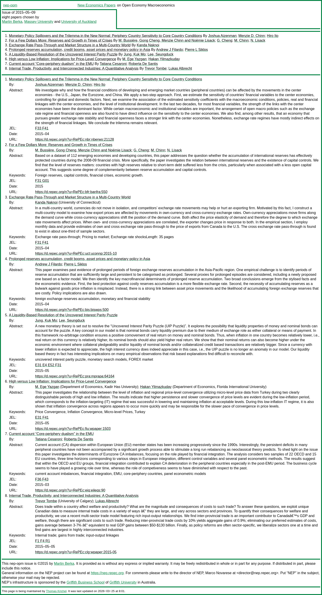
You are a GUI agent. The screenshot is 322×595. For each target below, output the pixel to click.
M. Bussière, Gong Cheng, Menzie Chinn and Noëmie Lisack (167, 40)
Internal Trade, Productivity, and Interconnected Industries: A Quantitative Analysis (74, 68)
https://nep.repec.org (107, 573)
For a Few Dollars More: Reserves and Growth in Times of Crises (60, 40)
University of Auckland (78, 22)
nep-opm (10, 5)
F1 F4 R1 (42, 541)
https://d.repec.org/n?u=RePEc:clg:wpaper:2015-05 (76, 552)
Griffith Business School (86, 582)
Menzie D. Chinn (251, 36)
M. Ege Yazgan (134, 59)
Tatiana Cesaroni (113, 64)
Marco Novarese (218, 573)
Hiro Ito (272, 36)
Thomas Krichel (56, 591)
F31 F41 (42, 242)
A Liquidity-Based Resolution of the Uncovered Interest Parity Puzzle (63, 54)
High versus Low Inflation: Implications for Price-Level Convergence (62, 59)
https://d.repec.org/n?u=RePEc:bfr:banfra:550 (71, 192)
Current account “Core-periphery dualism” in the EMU (51, 64)
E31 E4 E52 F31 (48, 365)
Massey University (38, 22)
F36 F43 (42, 479)
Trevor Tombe (156, 68)
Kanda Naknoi (148, 45)
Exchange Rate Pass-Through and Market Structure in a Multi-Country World (70, 45)
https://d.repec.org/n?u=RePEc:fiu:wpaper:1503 (73, 429)
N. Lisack (257, 40)
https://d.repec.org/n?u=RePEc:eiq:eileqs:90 (70, 490)
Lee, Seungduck (161, 54)
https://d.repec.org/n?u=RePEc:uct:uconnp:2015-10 (76, 253)
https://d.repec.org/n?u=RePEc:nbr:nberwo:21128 (74, 139)
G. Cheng (224, 40)
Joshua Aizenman (222, 36)
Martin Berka (12, 22)
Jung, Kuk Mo (135, 54)
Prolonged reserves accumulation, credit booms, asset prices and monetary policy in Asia (79, 50)
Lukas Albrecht (180, 68)
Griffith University (123, 582)
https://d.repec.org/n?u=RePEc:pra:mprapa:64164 (74, 376)
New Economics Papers (97, 5)
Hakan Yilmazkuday (164, 59)
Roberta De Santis (143, 64)
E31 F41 (42, 417)
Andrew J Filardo (169, 50)
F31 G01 (42, 181)
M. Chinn (241, 40)
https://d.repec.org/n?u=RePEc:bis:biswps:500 (72, 310)
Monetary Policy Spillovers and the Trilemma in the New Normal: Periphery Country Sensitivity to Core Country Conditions (105, 36)
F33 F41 (42, 128)
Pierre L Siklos (196, 50)
